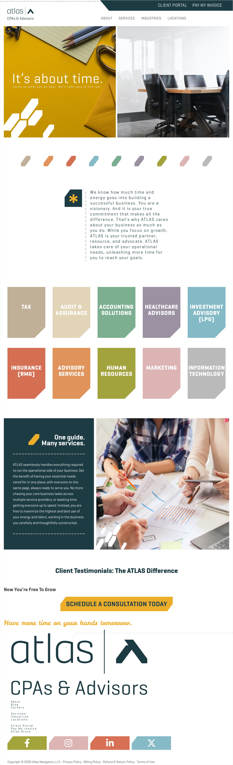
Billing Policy (92, 762)
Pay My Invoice (207, 5)
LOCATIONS (177, 18)
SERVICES (127, 18)
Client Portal (172, 5)
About (16, 701)
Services (18, 713)
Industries (20, 716)
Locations (19, 719)
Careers (17, 707)
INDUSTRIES (151, 18)
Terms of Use (146, 762)
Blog (15, 704)
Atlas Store (21, 731)
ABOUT (106, 18)
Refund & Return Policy (119, 762)
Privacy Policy (72, 762)
